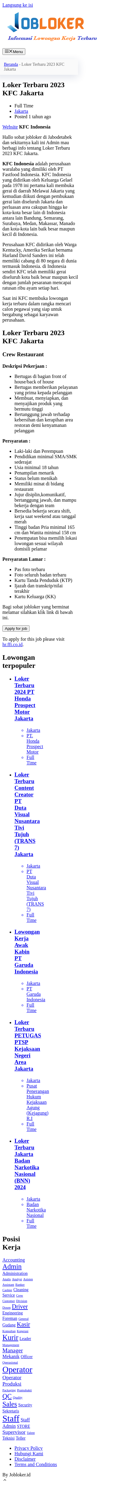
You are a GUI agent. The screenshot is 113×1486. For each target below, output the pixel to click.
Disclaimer (25, 1459)
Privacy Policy (28, 1448)
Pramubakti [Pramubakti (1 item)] (24, 1390)
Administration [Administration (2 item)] (15, 1273)
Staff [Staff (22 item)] (10, 1418)
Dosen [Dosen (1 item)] (6, 1307)
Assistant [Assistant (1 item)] (8, 1284)
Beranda (11, 64)
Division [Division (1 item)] (21, 1301)
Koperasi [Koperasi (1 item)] (22, 1331)
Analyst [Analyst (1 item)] (17, 1279)
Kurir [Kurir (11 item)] (10, 1337)
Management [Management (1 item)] (10, 1345)
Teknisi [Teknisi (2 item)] (8, 1438)
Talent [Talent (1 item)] (31, 1432)
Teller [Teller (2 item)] (21, 1438)
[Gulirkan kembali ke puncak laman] (4, 1480)
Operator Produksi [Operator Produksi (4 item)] (11, 1380)
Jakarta (21, 111)
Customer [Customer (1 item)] (8, 1301)
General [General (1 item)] (23, 1318)
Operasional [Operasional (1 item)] (10, 1362)
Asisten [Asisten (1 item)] (28, 1279)
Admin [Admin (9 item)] (12, 1266)
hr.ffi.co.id (12, 644)
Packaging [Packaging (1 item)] (9, 1390)
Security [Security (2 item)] (25, 1405)
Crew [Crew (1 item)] (19, 1295)
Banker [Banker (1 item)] (20, 1284)
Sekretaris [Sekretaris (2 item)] (10, 1411)
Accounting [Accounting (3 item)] (13, 1259)
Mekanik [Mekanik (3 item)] (11, 1356)
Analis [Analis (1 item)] (6, 1279)
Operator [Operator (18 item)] (17, 1369)
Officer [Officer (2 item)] (27, 1356)
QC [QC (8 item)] (7, 1396)
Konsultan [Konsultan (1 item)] (9, 1331)
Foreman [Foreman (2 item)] (9, 1318)
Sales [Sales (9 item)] (9, 1404)
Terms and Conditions (35, 1464)
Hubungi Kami (28, 1453)
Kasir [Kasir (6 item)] (23, 1324)
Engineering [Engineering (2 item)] (12, 1313)
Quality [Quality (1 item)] (18, 1397)
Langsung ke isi (17, 5)
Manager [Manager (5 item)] (12, 1350)
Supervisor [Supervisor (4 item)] (14, 1432)
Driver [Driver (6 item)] (20, 1306)
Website (10, 126)
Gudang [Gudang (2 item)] (9, 1325)
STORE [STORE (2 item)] (23, 1426)
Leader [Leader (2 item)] (25, 1338)
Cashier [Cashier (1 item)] (7, 1290)
